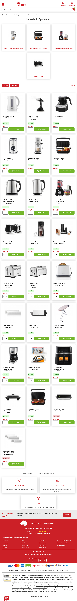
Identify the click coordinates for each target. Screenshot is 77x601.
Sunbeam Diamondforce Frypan (8, 411)
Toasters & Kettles (38, 77)
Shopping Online (53, 570)
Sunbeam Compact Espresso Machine (33, 159)
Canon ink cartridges (51, 586)
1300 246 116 (38, 551)
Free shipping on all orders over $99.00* (38, 554)
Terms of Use (42, 547)
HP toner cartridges (25, 588)
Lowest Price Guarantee (26, 570)
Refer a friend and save (63, 543)
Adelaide (35, 589)
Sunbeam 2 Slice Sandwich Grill (59, 159)
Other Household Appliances (63, 48)
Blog (61, 570)
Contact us (6, 543)
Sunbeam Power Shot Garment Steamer (33, 118)
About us (5, 540)
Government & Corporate (64, 540)
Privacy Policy (42, 545)
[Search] (69, 10)
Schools (23, 543)
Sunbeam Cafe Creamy (59, 117)
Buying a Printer (13, 570)
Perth (30, 589)
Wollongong (68, 589)
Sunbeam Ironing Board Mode (59, 326)
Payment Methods (62, 545)
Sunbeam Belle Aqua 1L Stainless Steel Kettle (8, 201)
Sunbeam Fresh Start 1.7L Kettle (33, 200)
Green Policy (42, 543)
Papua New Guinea (30, 591)
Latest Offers (42, 540)
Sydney (14, 589)
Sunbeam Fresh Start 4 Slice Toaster (33, 285)
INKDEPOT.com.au (43, 596)
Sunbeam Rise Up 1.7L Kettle (8, 117)
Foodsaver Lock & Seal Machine (59, 410)
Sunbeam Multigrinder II (8, 159)
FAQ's (66, 570)
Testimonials (24, 545)
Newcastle (53, 589)
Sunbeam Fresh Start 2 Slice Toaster (8, 285)
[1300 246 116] (63, 4)
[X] (35, 560)
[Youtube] (40, 560)
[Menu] (3, 4)
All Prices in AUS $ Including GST (43, 523)
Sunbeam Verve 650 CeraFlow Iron (34, 368)
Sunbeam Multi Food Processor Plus (59, 201)
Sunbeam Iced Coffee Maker (34, 242)
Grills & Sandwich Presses (38, 48)
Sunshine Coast (60, 589)
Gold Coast (41, 589)
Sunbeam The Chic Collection (8, 242)
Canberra (46, 589)
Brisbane (25, 589)
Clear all (73, 85)
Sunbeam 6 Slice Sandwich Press (34, 410)
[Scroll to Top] (74, 482)
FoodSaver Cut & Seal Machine (34, 326)
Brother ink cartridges (63, 586)
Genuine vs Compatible (41, 570)
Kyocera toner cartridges (40, 588)
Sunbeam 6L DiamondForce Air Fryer (59, 369)
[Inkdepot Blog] (44, 560)
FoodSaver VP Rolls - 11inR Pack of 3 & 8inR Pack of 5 (8, 452)
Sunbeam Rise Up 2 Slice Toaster (59, 284)
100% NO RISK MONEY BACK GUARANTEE (38, 528)
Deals (22, 540)
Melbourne (20, 589)
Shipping (5, 545)
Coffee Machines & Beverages (13, 48)
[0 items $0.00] (73, 9)
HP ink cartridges (40, 586)
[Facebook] (31, 560)
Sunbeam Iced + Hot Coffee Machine (59, 242)
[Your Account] (72, 4)
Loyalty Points (25, 547)
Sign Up (67, 514)
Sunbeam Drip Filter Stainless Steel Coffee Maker (8, 369)
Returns (5, 547)
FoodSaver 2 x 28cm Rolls (8, 326)
